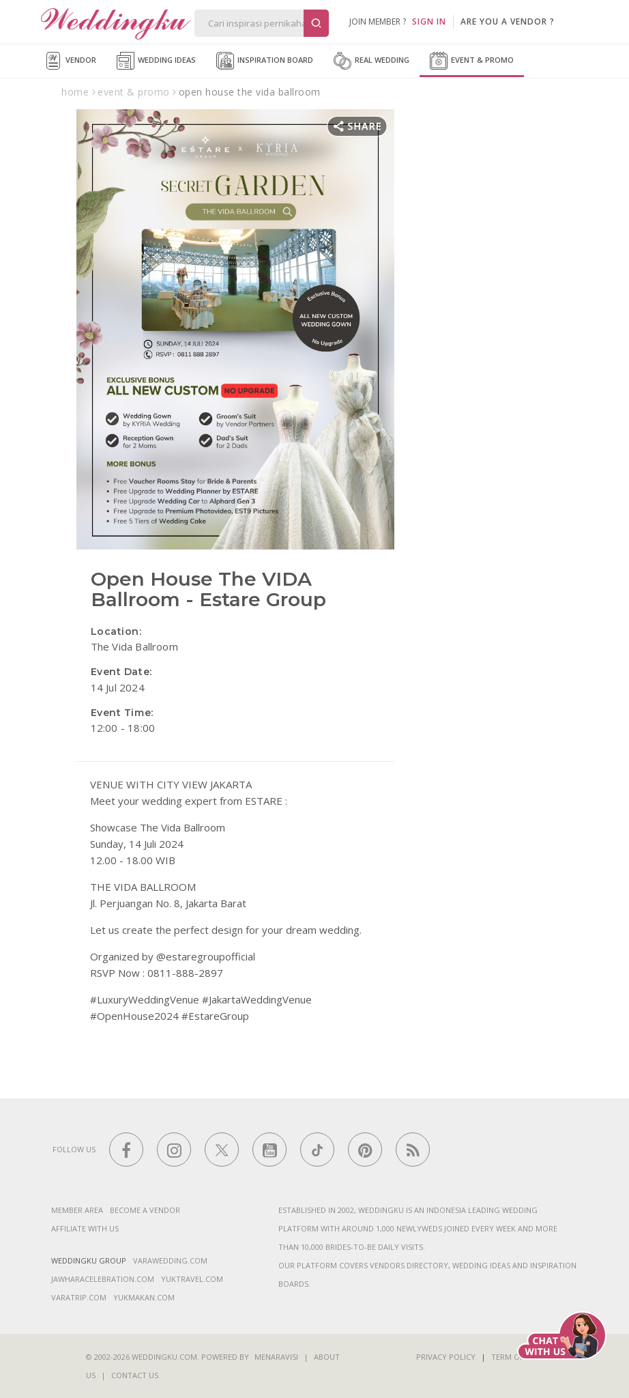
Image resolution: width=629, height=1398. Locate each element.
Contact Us (134, 1375)
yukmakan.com (144, 1297)
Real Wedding (371, 61)
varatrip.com (78, 1297)
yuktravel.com (192, 1279)
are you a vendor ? (507, 21)
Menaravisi (276, 1357)
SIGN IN (429, 21)
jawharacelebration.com (102, 1279)
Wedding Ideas (156, 61)
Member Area (77, 1210)
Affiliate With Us (85, 1228)
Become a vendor (145, 1210)
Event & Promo (472, 61)
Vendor (70, 61)
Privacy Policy (446, 1357)
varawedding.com (170, 1260)
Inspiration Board (264, 61)
